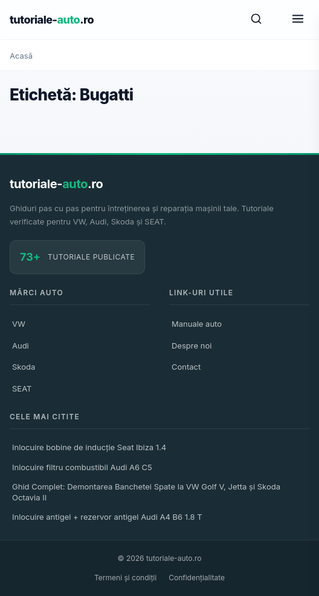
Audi (20, 345)
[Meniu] (297, 19)
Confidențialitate (197, 577)
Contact (186, 367)
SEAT (21, 388)
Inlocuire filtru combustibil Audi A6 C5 (82, 467)
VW (18, 324)
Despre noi (191, 345)
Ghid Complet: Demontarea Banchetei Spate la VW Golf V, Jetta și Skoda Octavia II (146, 492)
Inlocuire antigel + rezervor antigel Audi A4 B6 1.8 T (107, 517)
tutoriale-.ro (52, 19)
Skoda (23, 367)
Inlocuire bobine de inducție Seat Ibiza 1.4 (89, 447)
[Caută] (256, 19)
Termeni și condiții (125, 577)
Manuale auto (197, 324)
